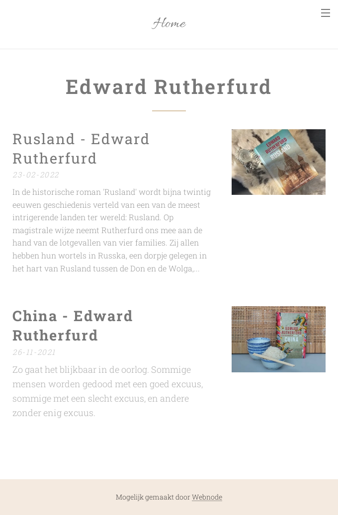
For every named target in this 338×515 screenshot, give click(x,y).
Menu (325, 12)
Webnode (207, 497)
